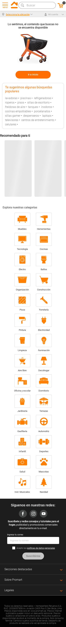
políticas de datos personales (41, 548)
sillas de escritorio (38, 102)
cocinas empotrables (18, 111)
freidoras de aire (15, 106)
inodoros (46, 106)
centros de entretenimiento (37, 120)
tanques (33, 106)
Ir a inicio (33, 74)
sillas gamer (12, 115)
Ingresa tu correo (15, 534)
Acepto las (36, 548)
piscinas (25, 98)
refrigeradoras (42, 98)
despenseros (31, 115)
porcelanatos (42, 111)
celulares (10, 124)
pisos (20, 102)
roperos (9, 102)
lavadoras (11, 98)
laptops (46, 115)
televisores (11, 120)
